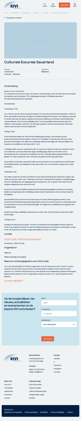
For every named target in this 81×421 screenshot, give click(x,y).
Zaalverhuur (8, 391)
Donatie (32, 398)
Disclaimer (44, 412)
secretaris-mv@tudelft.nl (13, 281)
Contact (7, 398)
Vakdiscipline (46, 320)
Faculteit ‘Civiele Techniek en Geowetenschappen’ (22, 239)
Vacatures (8, 395)
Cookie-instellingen (57, 412)
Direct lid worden (35, 384)
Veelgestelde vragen (36, 395)
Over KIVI (7, 384)
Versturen (47, 339)
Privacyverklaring (31, 412)
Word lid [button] (64, 5)
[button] (45, 5)
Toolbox (70, 412)
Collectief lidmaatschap (37, 391)
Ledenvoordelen (35, 388)
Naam (43, 298)
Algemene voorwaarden (13, 412)
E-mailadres (45, 309)
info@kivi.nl (38, 372)
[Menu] (75, 5)
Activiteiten (8, 388)
